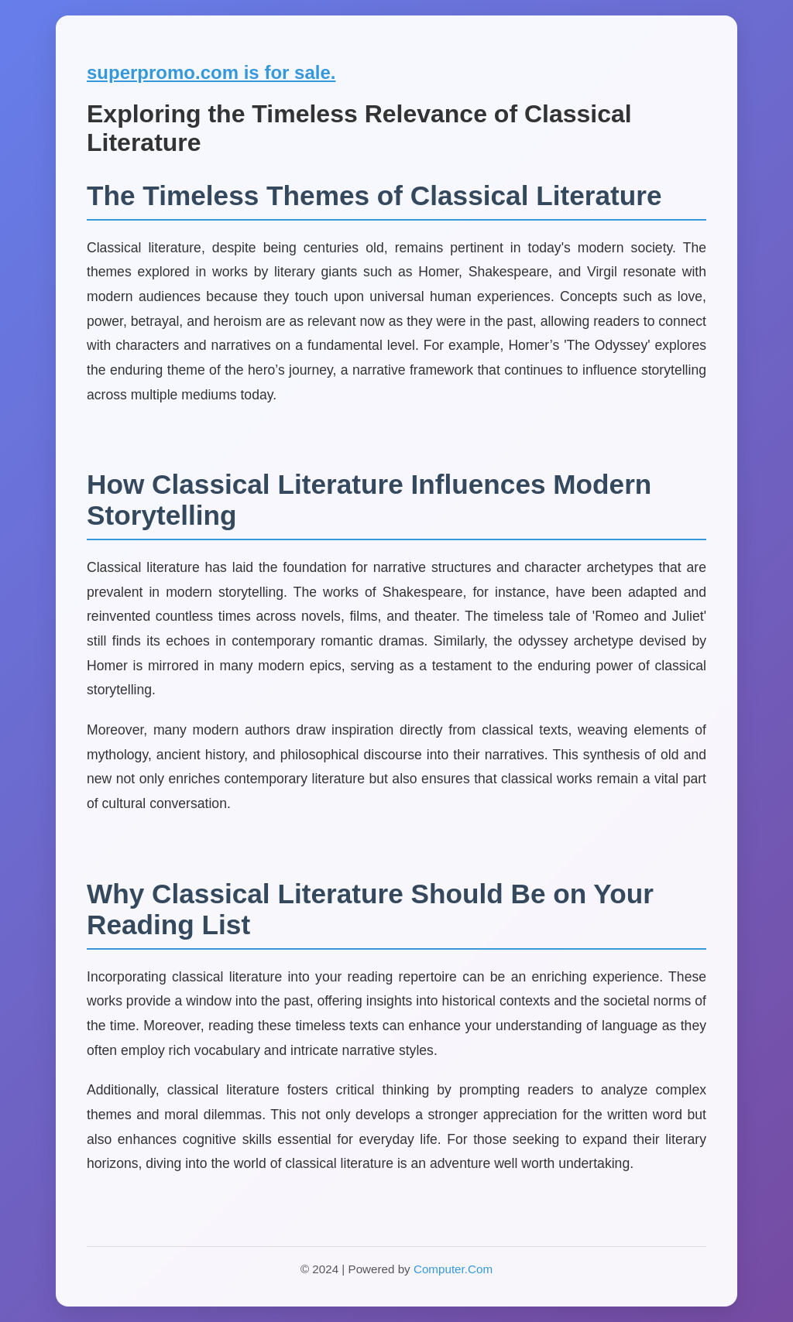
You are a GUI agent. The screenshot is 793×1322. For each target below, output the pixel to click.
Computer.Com (453, 1269)
